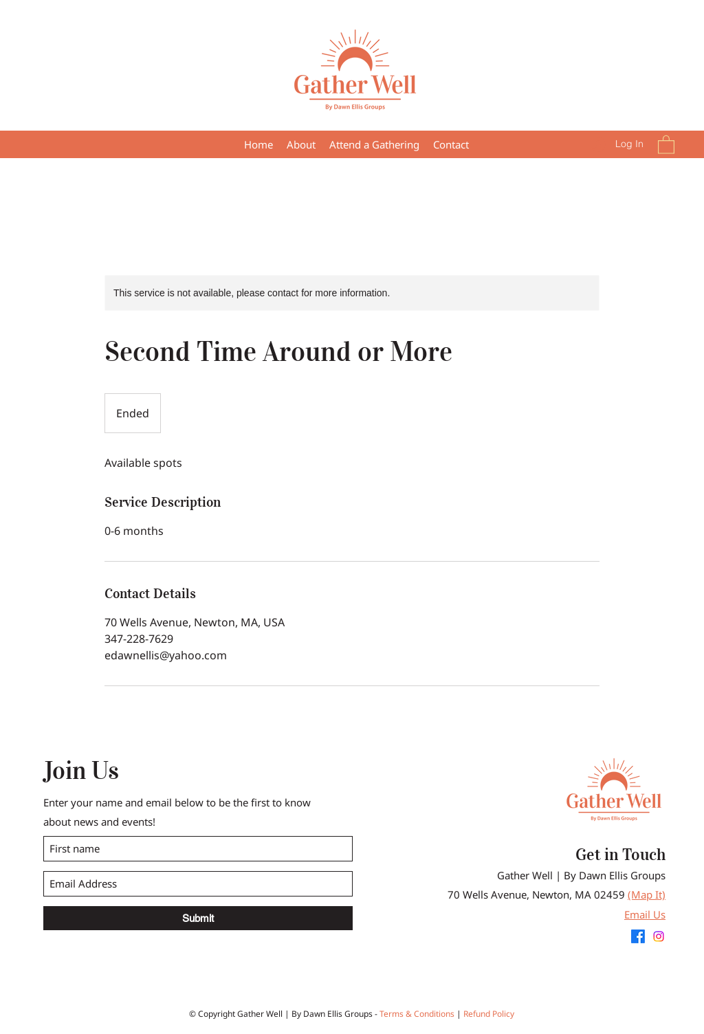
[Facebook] (638, 936)
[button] (374, 144)
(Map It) (647, 894)
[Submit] (198, 918)
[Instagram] (659, 936)
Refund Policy (488, 1014)
